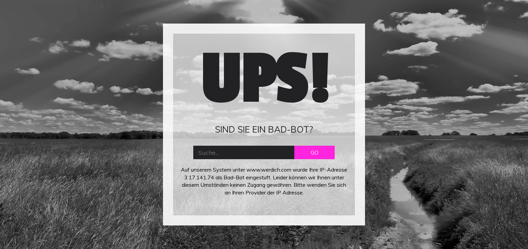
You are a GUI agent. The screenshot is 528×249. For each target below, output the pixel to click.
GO (315, 152)
